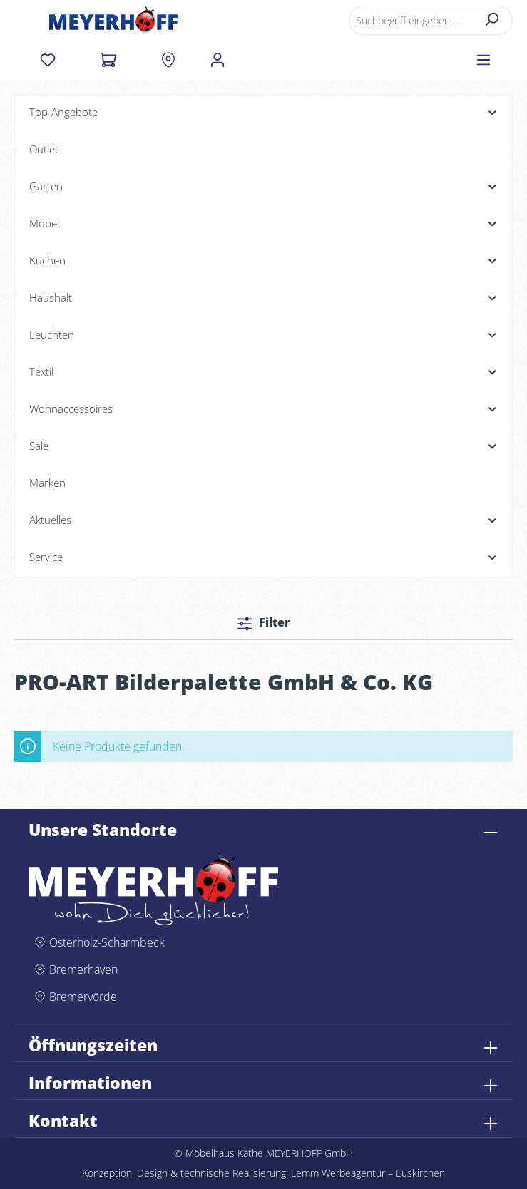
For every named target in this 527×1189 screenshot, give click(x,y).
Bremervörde (83, 996)
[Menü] (483, 60)
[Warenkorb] (108, 60)
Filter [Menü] (263, 622)
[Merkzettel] (48, 60)
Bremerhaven (83, 969)
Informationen (90, 1083)
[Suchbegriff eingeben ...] (411, 20)
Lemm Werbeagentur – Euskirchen (368, 1173)
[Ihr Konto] (217, 60)
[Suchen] (492, 20)
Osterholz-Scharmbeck (107, 942)
